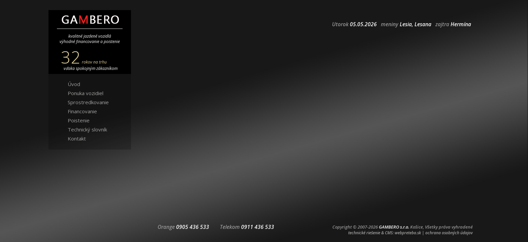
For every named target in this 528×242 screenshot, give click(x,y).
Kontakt (77, 138)
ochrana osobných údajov (449, 233)
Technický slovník (87, 129)
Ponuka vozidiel (85, 93)
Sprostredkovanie (88, 102)
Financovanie (82, 111)
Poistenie (79, 120)
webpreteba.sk (408, 233)
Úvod (74, 84)
